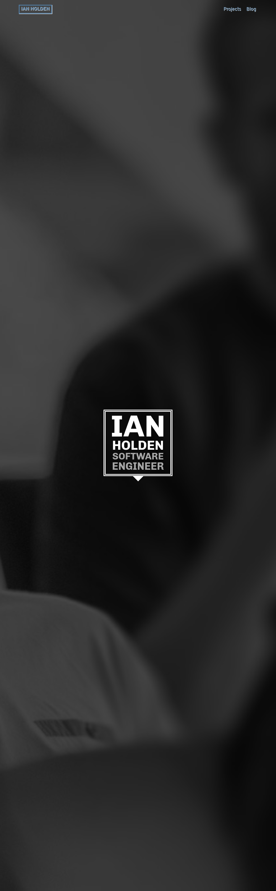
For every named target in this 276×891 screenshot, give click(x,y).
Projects (232, 9)
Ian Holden (35, 9)
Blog (251, 9)
